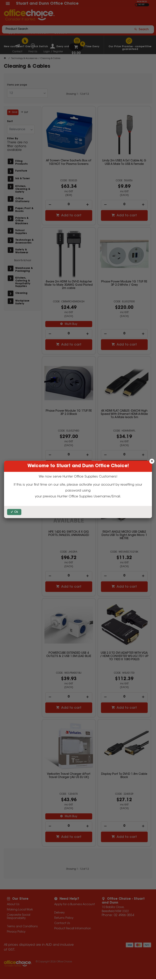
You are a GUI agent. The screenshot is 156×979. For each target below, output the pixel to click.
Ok (16, 512)
